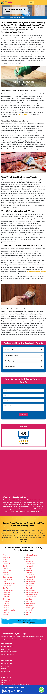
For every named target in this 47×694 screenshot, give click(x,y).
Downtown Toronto (9, 584)
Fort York (6, 597)
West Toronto (30, 603)
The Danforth (30, 584)
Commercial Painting (7, 654)
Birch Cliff (6, 568)
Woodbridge (30, 608)
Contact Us (4, 668)
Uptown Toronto (31, 597)
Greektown (6, 599)
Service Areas (5, 671)
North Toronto (30, 564)
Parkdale (29, 570)
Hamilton (6, 601)
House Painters (6, 649)
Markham (6, 614)
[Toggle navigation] (31, 2)
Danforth (6, 581)
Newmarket (30, 562)
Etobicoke (6, 592)
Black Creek (7, 570)
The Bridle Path (31, 581)
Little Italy (6, 612)
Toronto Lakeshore (32, 592)
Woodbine (29, 605)
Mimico (28, 559)
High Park (6, 603)
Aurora (5, 562)
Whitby (28, 614)
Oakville (28, 568)
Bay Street (6, 564)
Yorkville (28, 612)
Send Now (23, 414)
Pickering (29, 573)
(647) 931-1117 (12, 691)
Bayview (5, 566)
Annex (5, 559)
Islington (6, 605)
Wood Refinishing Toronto (15, 17)
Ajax (4, 555)
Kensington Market (9, 610)
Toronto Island (30, 590)
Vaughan (29, 599)
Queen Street (30, 575)
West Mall (29, 601)
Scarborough (30, 579)
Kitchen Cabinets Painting (9, 651)
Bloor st (5, 573)
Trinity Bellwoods (31, 594)
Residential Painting (7, 646)
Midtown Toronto (31, 555)
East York (6, 588)
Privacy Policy (5, 666)
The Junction (30, 586)
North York (29, 566)
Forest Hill (6, 594)
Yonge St (29, 610)
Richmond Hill (30, 577)
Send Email (7, 683)
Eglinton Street (8, 590)
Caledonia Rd (7, 579)
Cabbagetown (7, 577)
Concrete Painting (6, 663)
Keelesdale (6, 608)
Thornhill (29, 588)
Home (3, 17)
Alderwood (6, 557)
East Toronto (7, 586)
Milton (28, 557)
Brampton (6, 575)
